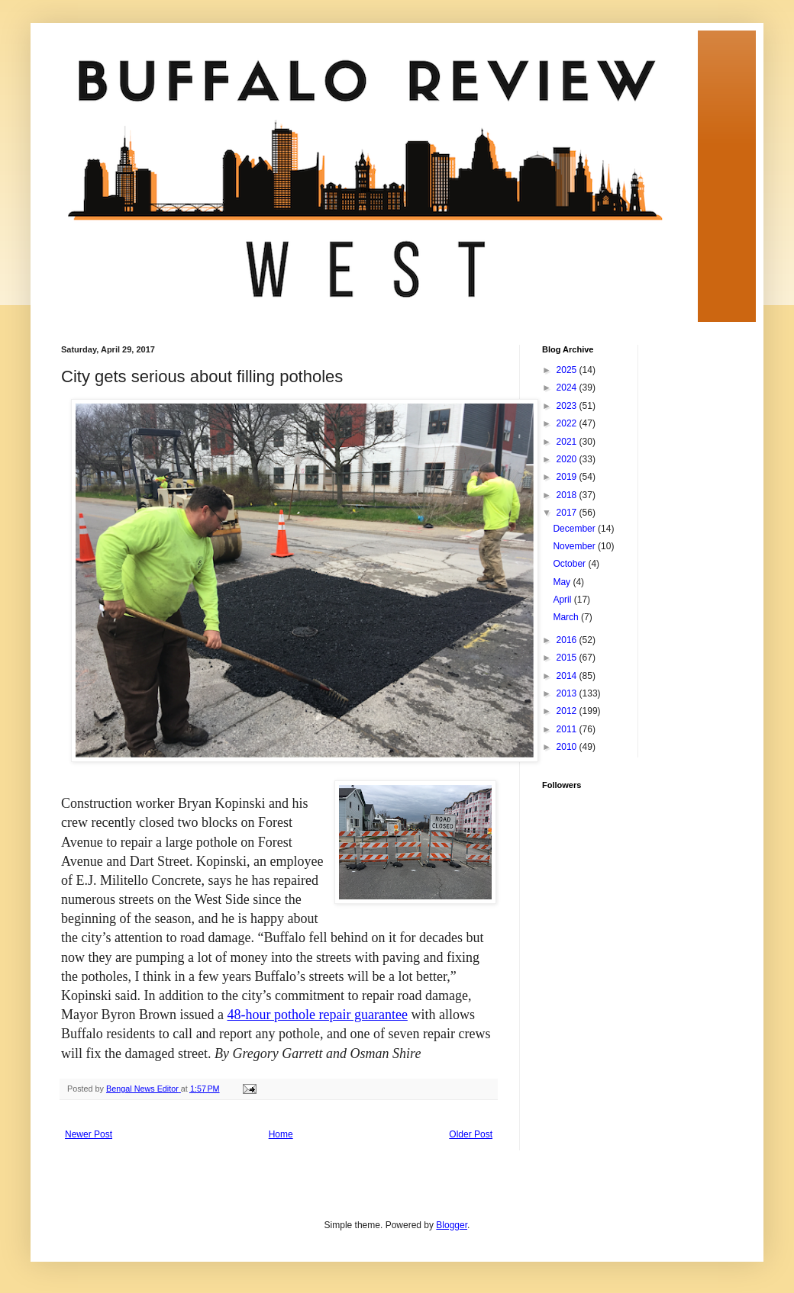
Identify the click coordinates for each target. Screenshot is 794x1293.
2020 (568, 459)
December (575, 528)
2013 (568, 693)
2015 (568, 657)
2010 (568, 746)
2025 (568, 370)
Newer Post (88, 1134)
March (567, 617)
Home (281, 1134)
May (563, 582)
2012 (568, 711)
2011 (568, 729)
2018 (568, 495)
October (570, 563)
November (575, 546)
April (563, 599)
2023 (568, 405)
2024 (568, 387)
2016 (568, 640)
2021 (568, 441)
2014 (568, 676)
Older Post (470, 1134)
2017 (568, 512)
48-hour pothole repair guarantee (317, 1014)
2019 (568, 476)
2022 (568, 423)
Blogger (451, 1225)
